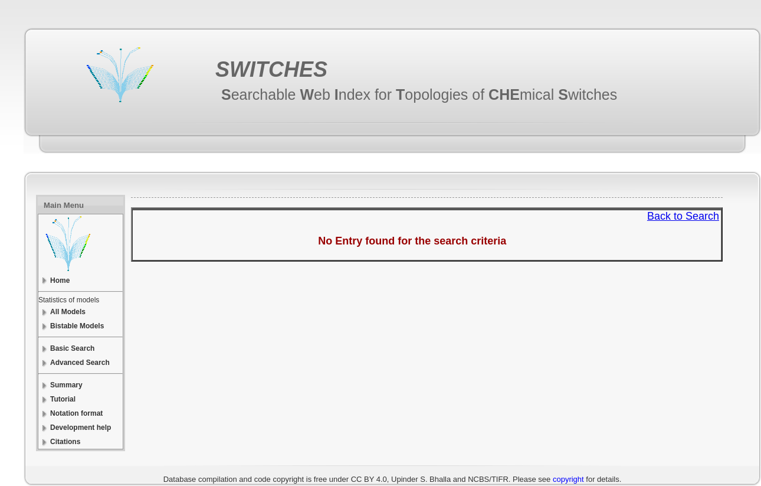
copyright (568, 479)
